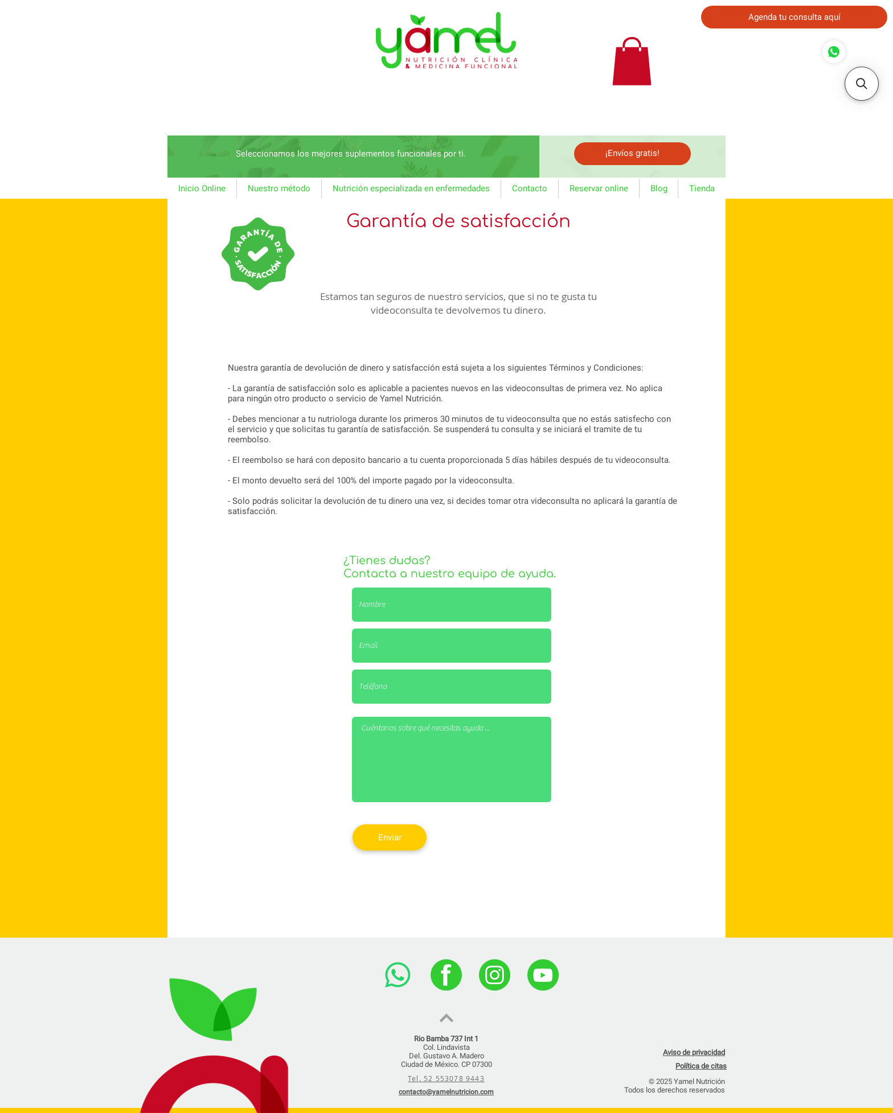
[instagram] (494, 975)
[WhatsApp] (397, 975)
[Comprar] (833, 51)
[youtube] (543, 975)
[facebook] (446, 975)
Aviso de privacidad (694, 1052)
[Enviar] (390, 837)
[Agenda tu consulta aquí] (794, 17)
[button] (632, 61)
